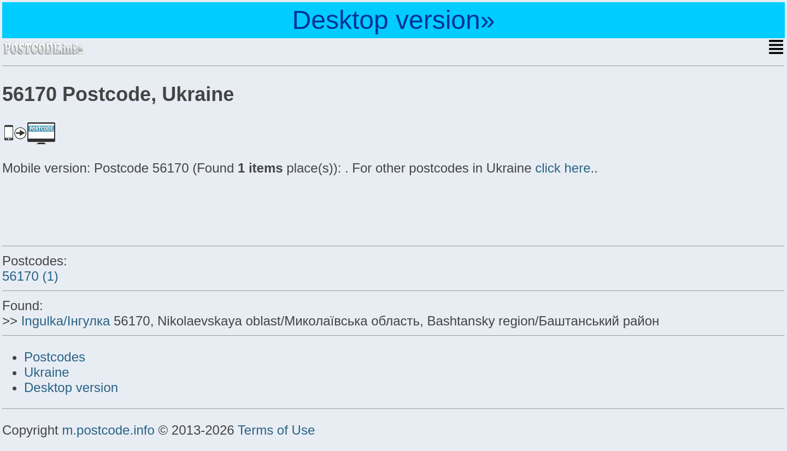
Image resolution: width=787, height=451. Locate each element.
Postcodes (54, 356)
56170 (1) (30, 276)
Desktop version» (393, 19)
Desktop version (71, 387)
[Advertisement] (89, 208)
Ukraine (46, 372)
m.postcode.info (108, 430)
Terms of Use (276, 430)
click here (562, 168)
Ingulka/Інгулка (65, 320)
